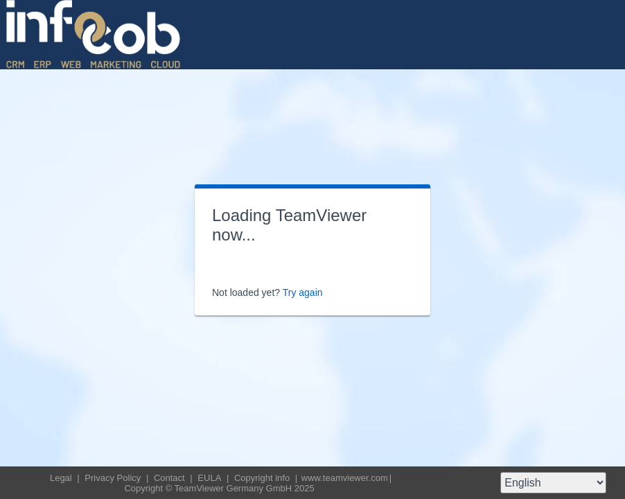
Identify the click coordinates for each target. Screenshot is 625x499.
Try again (303, 292)
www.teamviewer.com (344, 478)
